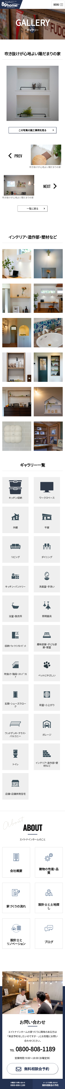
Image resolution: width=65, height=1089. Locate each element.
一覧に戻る (32, 208)
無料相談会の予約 (50, 1084)
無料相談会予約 (37, 1074)
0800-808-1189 (18, 1084)
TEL (32, 1056)
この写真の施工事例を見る (32, 130)
